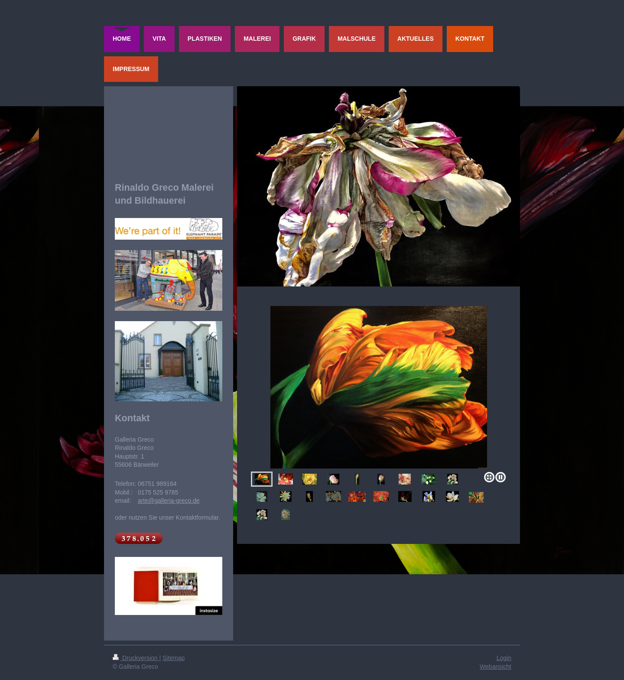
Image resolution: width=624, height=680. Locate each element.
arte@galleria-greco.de (169, 500)
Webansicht (495, 666)
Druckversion (136, 657)
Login (504, 657)
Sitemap (173, 657)
